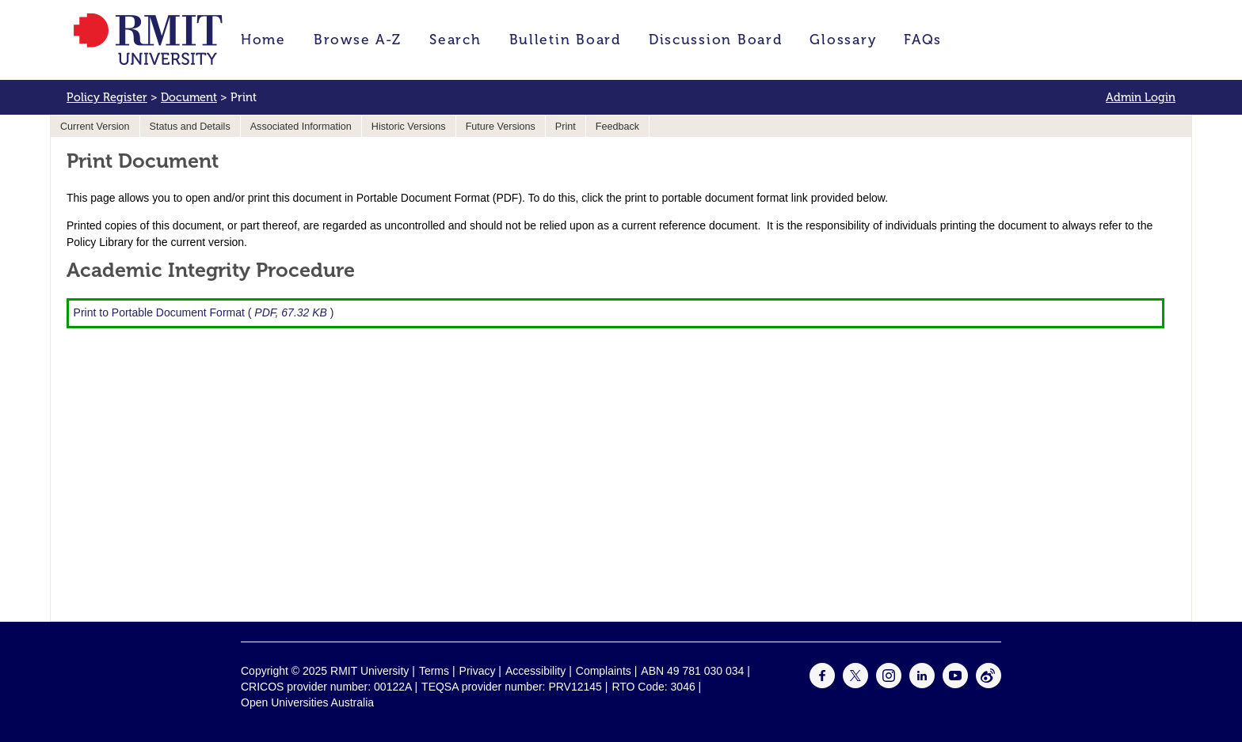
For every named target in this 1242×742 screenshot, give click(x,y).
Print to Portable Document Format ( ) (204, 312)
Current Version (95, 126)
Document (189, 97)
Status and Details (190, 126)
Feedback (617, 126)
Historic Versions (408, 126)
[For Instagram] (888, 684)
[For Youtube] (955, 684)
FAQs (923, 39)
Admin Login (1140, 97)
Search (455, 39)
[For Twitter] (855, 684)
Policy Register (107, 97)
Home (263, 39)
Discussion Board (716, 39)
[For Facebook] (822, 684)
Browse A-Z (358, 39)
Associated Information (301, 126)
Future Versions (500, 126)
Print (565, 126)
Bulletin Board (565, 39)
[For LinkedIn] (922, 684)
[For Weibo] (988, 684)
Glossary (843, 39)
